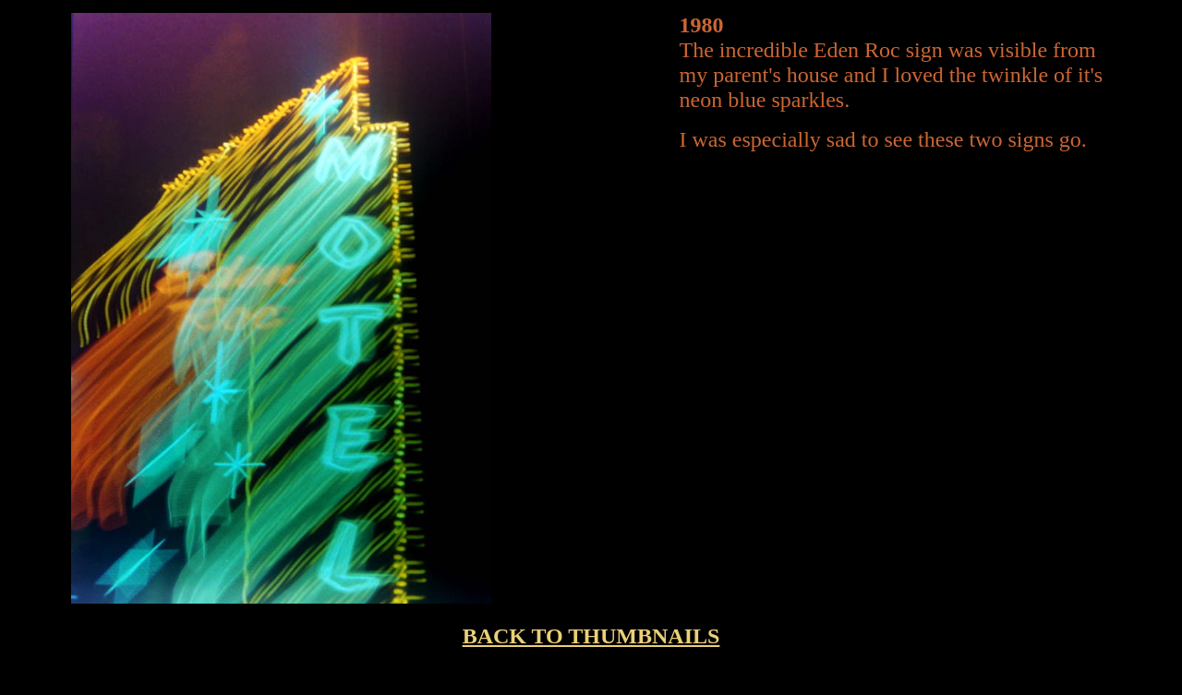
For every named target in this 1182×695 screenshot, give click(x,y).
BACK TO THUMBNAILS (591, 636)
